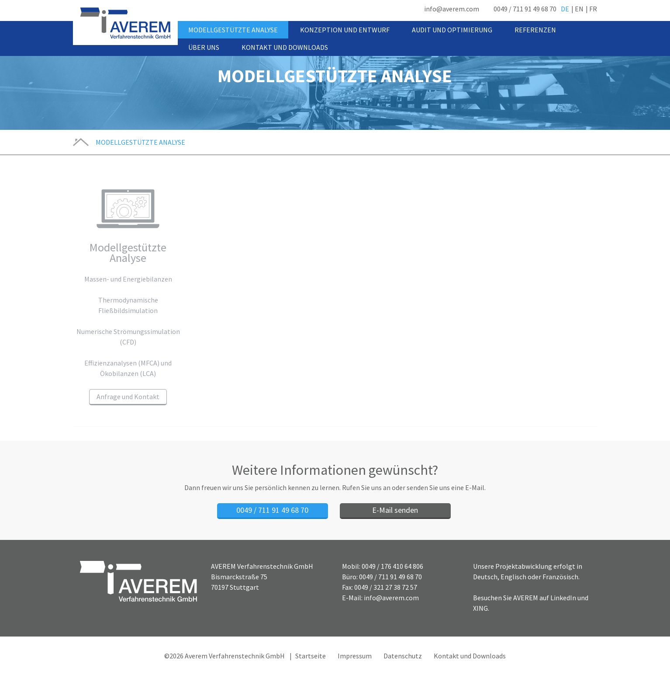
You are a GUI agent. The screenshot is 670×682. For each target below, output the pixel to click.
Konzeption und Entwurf (345, 29)
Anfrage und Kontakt (128, 396)
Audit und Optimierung (452, 29)
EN (579, 8)
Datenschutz (402, 655)
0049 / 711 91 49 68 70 (525, 8)
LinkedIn (563, 597)
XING (480, 608)
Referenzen (535, 29)
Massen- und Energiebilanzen (128, 279)
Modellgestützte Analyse (233, 29)
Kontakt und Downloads (285, 47)
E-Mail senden (395, 510)
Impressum (355, 655)
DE (565, 8)
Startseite (310, 655)
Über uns (203, 47)
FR (593, 8)
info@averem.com (451, 8)
